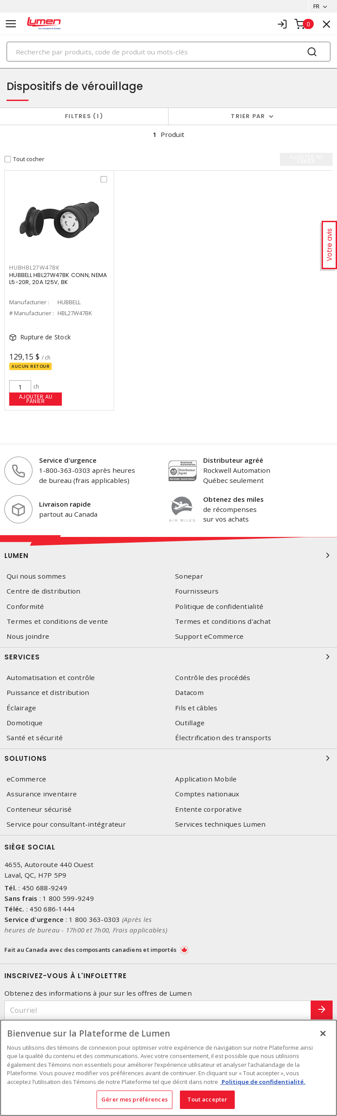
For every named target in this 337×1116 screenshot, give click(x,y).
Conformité (25, 606)
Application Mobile (206, 779)
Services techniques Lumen (220, 824)
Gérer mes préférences (134, 1099)
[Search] (168, 51)
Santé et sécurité (35, 738)
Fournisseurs (197, 591)
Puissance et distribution (48, 692)
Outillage (189, 723)
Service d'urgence (68, 460)
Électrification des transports (223, 738)
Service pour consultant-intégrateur (66, 824)
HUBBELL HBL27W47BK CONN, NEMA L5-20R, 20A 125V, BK (58, 278)
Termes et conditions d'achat (223, 621)
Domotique (25, 723)
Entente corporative (208, 809)
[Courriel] (157, 1010)
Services (168, 657)
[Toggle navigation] (11, 23)
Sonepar (189, 576)
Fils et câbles (196, 708)
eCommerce (26, 779)
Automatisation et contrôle (51, 677)
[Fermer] (323, 1033)
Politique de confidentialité (219, 606)
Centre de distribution (44, 591)
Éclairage (21, 708)
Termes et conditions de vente (57, 621)
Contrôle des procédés (212, 677)
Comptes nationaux (207, 794)
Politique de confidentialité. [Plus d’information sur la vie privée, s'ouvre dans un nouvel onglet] (262, 1082)
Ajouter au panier (36, 399)
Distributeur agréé (233, 460)
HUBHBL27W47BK (34, 267)
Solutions (168, 758)
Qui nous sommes (36, 576)
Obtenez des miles (233, 499)
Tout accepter (207, 1099)
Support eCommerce (209, 636)
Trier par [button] (248, 116)
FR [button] (316, 6)
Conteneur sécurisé (39, 809)
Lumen (168, 555)
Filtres (84, 116)
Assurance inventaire (42, 794)
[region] (168, 1067)
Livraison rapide (65, 504)
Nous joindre (28, 636)
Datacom (189, 692)
